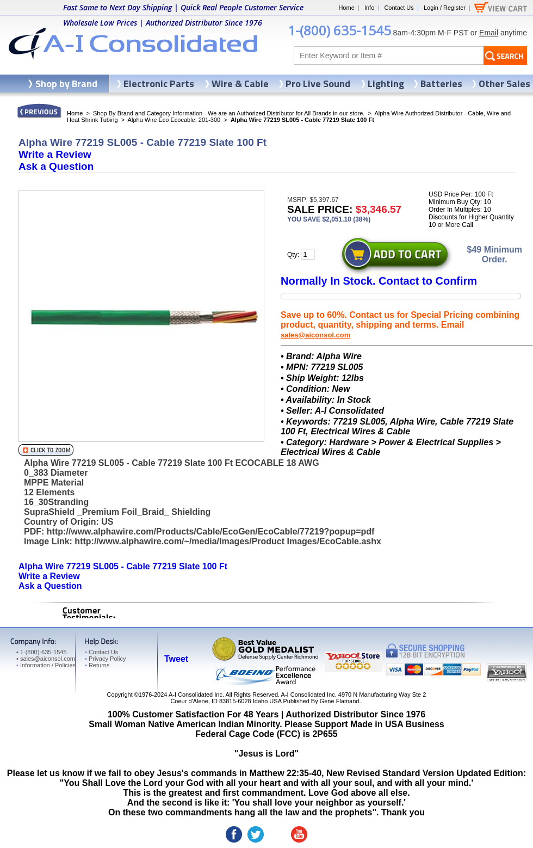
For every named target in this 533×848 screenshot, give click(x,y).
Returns (97, 665)
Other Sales (504, 83)
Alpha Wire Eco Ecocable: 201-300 (174, 119)
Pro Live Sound (318, 83)
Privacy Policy (105, 658)
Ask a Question (56, 166)
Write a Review (54, 154)
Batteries (441, 83)
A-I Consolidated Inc (195, 694)
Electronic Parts (158, 83)
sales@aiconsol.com (315, 335)
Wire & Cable (240, 83)
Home (346, 7)
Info (369, 7)
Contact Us (398, 7)
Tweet (176, 658)
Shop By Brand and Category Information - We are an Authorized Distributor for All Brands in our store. (228, 113)
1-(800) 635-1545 (339, 30)
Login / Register (445, 7)
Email (488, 32)
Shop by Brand (66, 83)
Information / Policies (46, 665)
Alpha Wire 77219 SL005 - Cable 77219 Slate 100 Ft (122, 566)
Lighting (386, 83)
